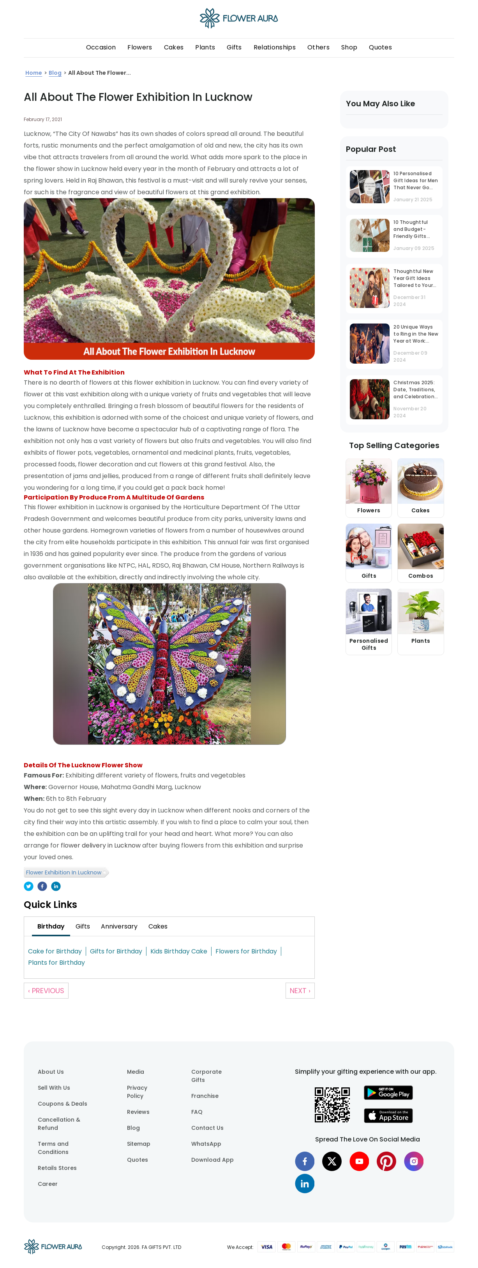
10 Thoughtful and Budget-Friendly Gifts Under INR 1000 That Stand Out (412, 230)
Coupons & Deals (62, 1104)
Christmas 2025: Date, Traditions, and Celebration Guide (414, 390)
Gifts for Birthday (116, 951)
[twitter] (29, 887)
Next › (300, 990)
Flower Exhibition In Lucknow (63, 872)
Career (48, 1184)
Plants (205, 47)
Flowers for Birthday (246, 951)
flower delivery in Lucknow (101, 845)
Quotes (380, 47)
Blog (133, 1128)
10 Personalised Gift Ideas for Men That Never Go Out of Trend (415, 181)
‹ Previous (46, 990)
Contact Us (207, 1128)
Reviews (138, 1112)
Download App (212, 1160)
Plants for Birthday (56, 962)
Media (135, 1072)
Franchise (205, 1096)
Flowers (139, 47)
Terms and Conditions (53, 1148)
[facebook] (42, 887)
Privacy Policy (137, 1092)
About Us (51, 1072)
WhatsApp (206, 1144)
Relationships (275, 47)
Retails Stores (57, 1168)
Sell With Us (54, 1088)
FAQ (197, 1112)
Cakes (174, 47)
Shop (349, 47)
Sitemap (138, 1144)
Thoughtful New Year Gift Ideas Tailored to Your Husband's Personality (413, 279)
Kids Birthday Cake (178, 951)
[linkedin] (56, 887)
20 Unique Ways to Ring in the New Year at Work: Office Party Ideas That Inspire (415, 335)
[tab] (51, 926)
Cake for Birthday (55, 951)
